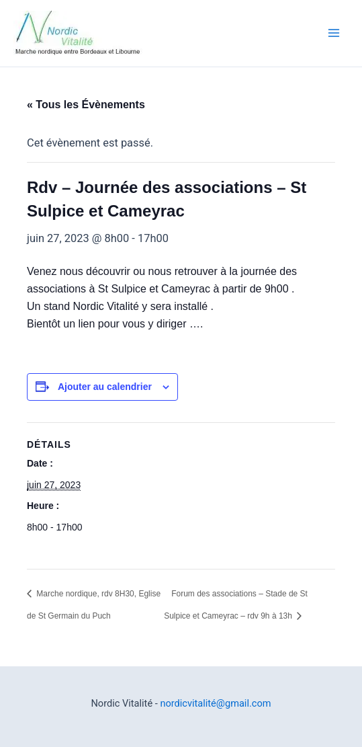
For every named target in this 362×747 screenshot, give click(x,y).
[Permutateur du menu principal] (333, 33)
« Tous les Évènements (86, 104)
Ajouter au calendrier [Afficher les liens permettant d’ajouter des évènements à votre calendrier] (105, 386)
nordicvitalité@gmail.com (215, 703)
